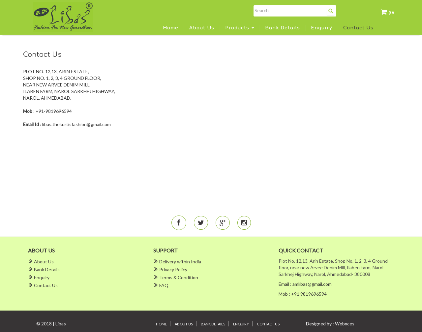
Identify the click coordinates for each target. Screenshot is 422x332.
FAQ (163, 285)
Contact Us (358, 27)
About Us (201, 27)
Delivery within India (180, 261)
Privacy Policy (173, 269)
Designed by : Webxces (330, 323)
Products (239, 27)
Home (170, 27)
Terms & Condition (178, 277)
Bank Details (282, 27)
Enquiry (321, 27)
